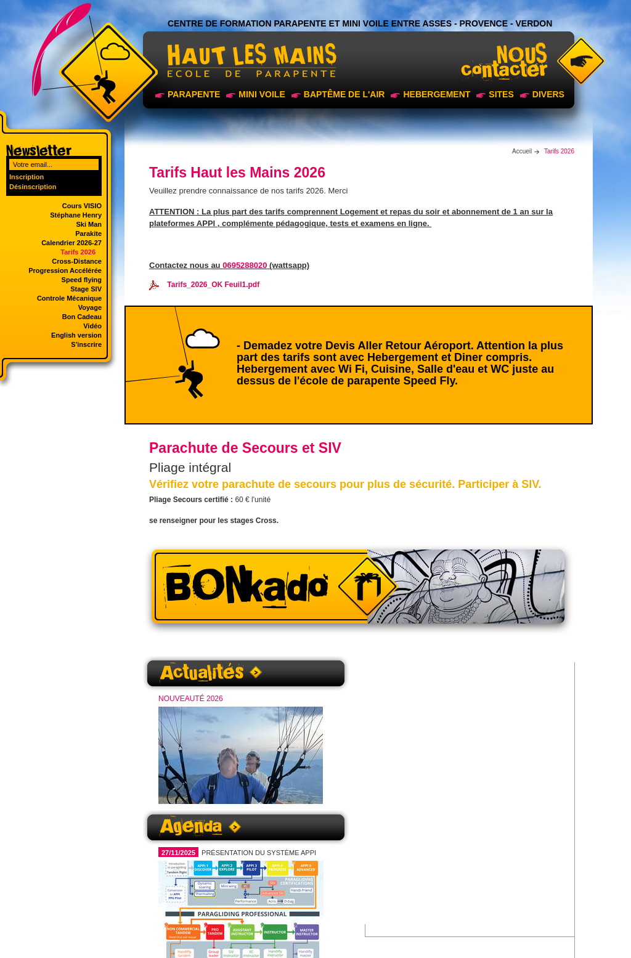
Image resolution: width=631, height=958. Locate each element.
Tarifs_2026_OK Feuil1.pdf (204, 284)
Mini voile (261, 94)
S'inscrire (86, 344)
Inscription (26, 177)
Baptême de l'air (344, 94)
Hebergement (436, 94)
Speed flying (82, 279)
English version (76, 335)
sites (501, 94)
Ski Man (89, 224)
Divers (548, 94)
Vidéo (92, 326)
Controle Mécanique (69, 298)
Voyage (90, 307)
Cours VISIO (82, 205)
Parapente (194, 94)
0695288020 (244, 265)
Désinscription (32, 186)
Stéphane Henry (76, 215)
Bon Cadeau (82, 316)
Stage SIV (86, 289)
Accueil (522, 151)
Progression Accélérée (65, 270)
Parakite (88, 233)
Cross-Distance (77, 261)
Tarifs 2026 (78, 252)
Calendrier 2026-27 (71, 242)
